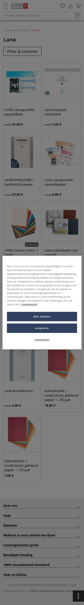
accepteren (42, 328)
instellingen (42, 339)
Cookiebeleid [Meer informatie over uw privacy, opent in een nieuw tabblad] (29, 304)
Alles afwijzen (42, 316)
